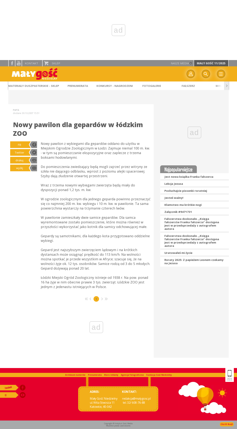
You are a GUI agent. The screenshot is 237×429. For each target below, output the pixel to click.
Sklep (56, 63)
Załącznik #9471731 (178, 211)
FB (19, 145)
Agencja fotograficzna (132, 375)
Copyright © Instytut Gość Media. (118, 423)
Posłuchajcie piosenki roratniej (185, 190)
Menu (221, 74)
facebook (12, 63)
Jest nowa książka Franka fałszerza (188, 176)
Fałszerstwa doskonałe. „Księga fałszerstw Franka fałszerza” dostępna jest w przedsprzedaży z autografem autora (191, 223)
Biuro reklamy (111, 375)
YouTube (18, 63)
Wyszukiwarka (206, 74)
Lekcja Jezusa (173, 183)
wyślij (19, 168)
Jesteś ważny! (173, 197)
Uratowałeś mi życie (178, 252)
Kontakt (31, 63)
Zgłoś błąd (227, 424)
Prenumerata (95, 375)
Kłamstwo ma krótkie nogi (183, 204)
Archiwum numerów (75, 375)
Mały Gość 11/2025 (211, 63)
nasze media (180, 63)
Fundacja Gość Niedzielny (159, 375)
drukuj (19, 160)
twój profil (190, 74)
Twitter (19, 152)
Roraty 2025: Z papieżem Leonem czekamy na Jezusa (193, 261)
